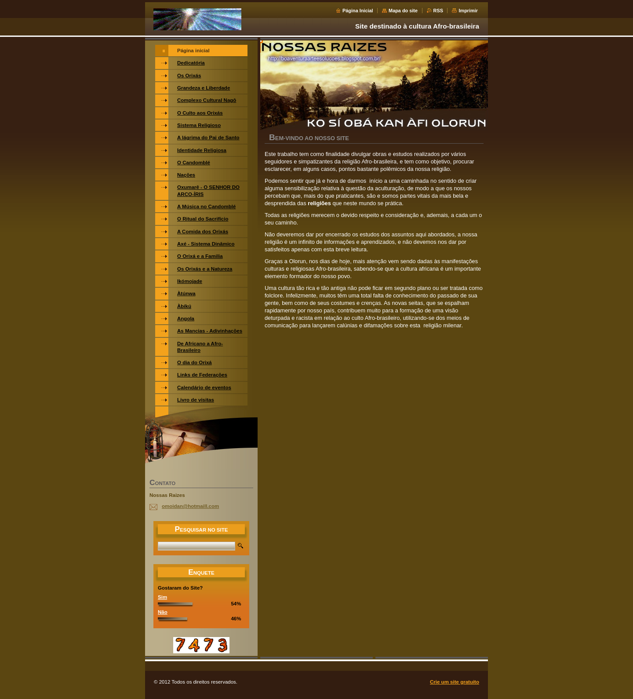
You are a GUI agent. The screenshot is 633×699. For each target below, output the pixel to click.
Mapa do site (403, 10)
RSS (438, 10)
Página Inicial (357, 10)
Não (162, 612)
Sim (162, 597)
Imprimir (468, 10)
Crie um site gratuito (454, 682)
